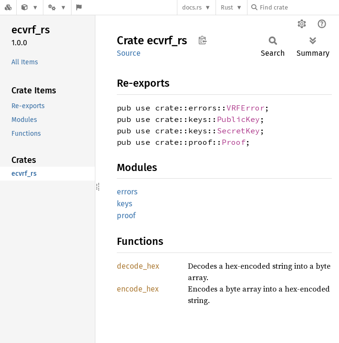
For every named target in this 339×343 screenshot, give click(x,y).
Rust (227, 7)
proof (126, 215)
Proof (234, 142)
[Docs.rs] (8, 7)
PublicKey (238, 119)
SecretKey (238, 130)
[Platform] (57, 7)
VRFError (245, 107)
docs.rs (192, 7)
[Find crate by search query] (299, 7)
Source (129, 53)
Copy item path (202, 40)
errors (127, 191)
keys (124, 203)
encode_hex (138, 288)
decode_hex (138, 266)
